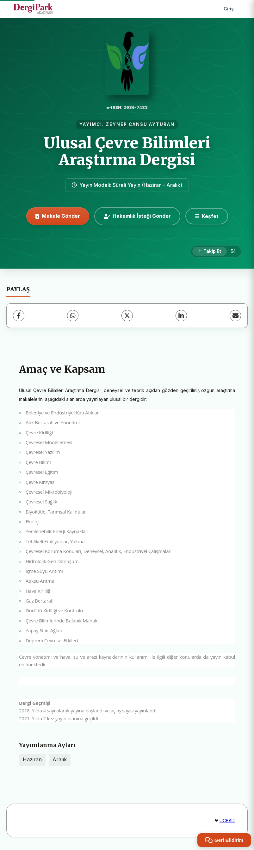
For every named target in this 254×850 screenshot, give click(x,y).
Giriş (229, 8)
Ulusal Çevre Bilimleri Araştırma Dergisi (127, 151)
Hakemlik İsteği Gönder (137, 216)
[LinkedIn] (181, 315)
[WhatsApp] (72, 315)
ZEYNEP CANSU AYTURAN (140, 124)
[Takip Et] (209, 251)
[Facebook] (18, 315)
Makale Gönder (57, 216)
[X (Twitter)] (127, 315)
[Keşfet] (206, 216)
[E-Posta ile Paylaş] (235, 315)
